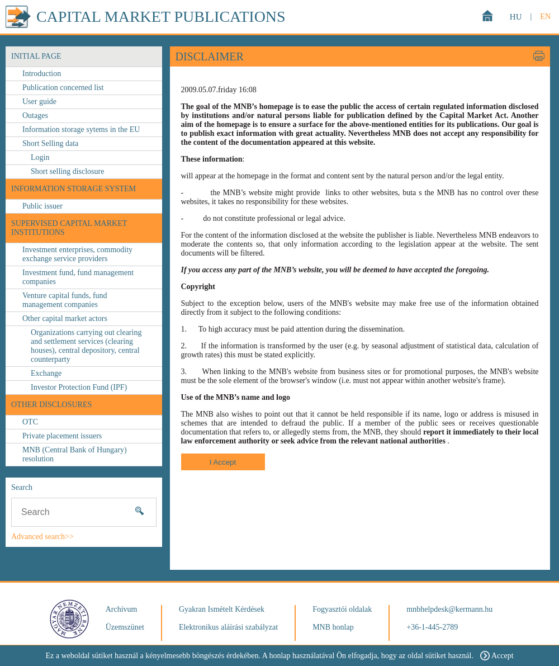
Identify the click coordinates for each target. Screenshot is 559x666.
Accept (497, 655)
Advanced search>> (42, 536)
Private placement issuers (62, 436)
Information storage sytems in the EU (81, 129)
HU (516, 16)
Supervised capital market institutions (69, 228)
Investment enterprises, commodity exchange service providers (77, 254)
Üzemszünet (125, 627)
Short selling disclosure (67, 171)
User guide (39, 101)
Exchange (46, 373)
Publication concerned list (62, 87)
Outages (35, 115)
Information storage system (73, 189)
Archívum (122, 609)
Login (40, 157)
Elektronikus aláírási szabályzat (228, 627)
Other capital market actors (64, 318)
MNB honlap (333, 627)
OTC (30, 422)
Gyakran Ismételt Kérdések (221, 609)
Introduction (41, 73)
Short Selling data (50, 143)
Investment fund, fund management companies (78, 277)
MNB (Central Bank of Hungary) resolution (74, 454)
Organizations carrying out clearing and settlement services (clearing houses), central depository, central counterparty (86, 345)
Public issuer (42, 206)
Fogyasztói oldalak (342, 609)
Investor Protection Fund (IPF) (79, 387)
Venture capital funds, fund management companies (64, 300)
